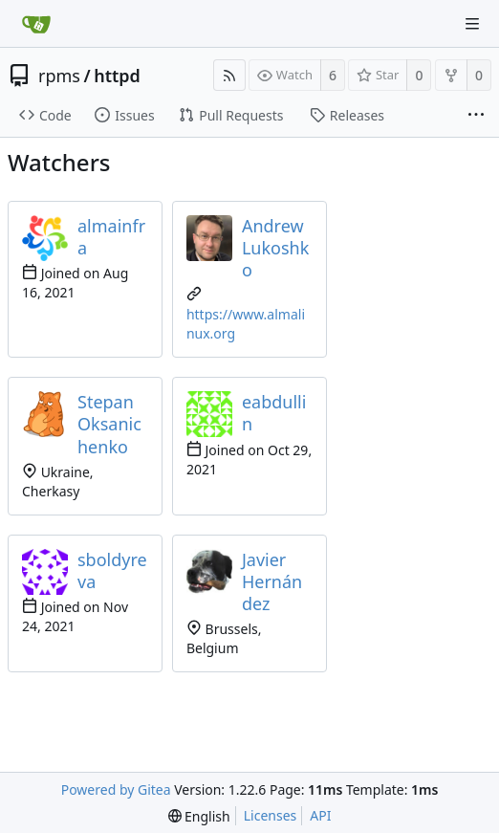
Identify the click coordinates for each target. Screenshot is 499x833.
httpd (117, 75)
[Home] (36, 24)
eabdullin (274, 412)
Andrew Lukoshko (275, 247)
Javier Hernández (272, 581)
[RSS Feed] (229, 75)
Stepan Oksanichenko (109, 423)
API (320, 815)
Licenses (270, 815)
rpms (59, 75)
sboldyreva (112, 570)
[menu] (199, 816)
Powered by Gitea (116, 789)
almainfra (111, 236)
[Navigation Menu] (472, 24)
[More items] (476, 116)
